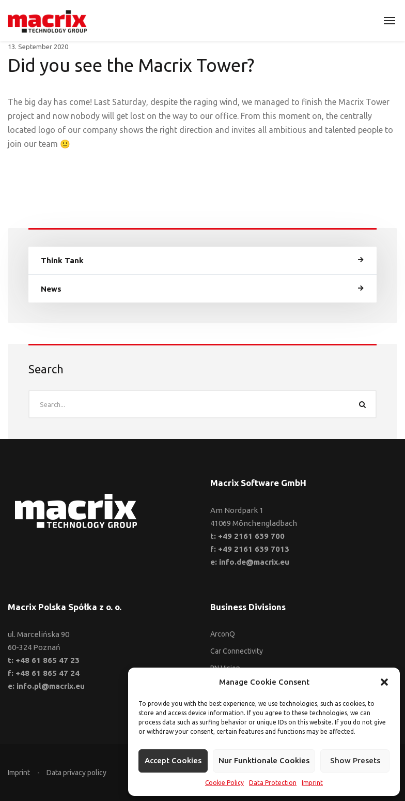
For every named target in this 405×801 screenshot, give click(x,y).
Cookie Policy (224, 782)
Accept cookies (173, 760)
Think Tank (62, 260)
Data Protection (273, 782)
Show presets (355, 760)
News (51, 288)
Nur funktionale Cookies (264, 760)
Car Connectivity (236, 651)
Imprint (312, 782)
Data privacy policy (76, 772)
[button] (384, 682)
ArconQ (222, 634)
